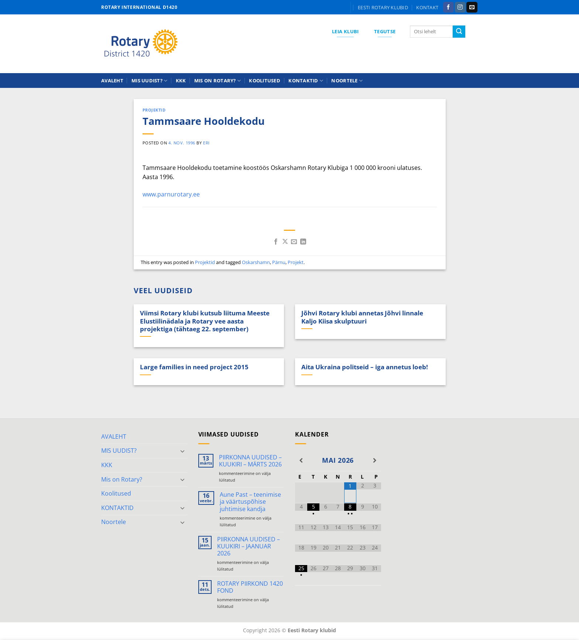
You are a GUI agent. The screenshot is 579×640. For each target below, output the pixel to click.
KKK (181, 80)
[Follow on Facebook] (448, 7)
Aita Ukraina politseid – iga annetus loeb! (364, 367)
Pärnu (278, 262)
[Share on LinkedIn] (303, 242)
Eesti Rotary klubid (383, 7)
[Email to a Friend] (294, 242)
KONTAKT (427, 7)
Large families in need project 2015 (194, 367)
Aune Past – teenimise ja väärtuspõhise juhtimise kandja (250, 502)
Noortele (347, 80)
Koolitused (264, 80)
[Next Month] (375, 460)
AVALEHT (112, 80)
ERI (206, 143)
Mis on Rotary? (217, 80)
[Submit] (459, 31)
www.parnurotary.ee (171, 194)
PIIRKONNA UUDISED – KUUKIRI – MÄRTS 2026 (250, 461)
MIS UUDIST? (149, 80)
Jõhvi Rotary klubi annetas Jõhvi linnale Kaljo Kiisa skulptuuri (362, 317)
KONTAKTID (305, 80)
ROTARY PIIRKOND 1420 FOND (250, 587)
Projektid (154, 110)
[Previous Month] (301, 460)
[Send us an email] (471, 7)
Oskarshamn (256, 262)
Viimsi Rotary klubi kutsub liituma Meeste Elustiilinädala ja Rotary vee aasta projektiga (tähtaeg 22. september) (205, 321)
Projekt (296, 262)
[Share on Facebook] (276, 242)
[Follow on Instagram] (460, 7)
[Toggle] (182, 450)
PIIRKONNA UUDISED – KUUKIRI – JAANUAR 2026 (248, 546)
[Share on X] (285, 242)
